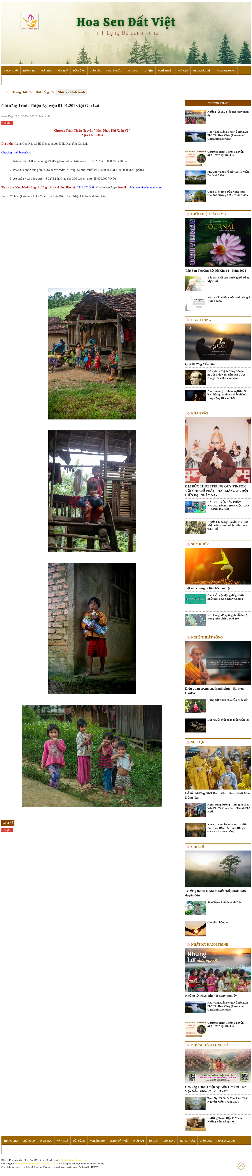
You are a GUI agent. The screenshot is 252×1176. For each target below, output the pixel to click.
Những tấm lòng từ (209, 1045)
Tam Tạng (132, 70)
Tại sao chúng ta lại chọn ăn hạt (207, 588)
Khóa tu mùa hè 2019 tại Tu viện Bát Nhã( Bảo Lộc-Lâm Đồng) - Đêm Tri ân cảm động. (227, 828)
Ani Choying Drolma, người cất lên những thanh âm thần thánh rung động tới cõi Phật (226, 394)
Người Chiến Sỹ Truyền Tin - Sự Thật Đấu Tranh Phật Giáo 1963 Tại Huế (227, 525)
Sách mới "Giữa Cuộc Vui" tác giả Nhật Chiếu (228, 299)
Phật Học (46, 70)
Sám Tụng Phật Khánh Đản (224, 902)
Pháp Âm (183, 70)
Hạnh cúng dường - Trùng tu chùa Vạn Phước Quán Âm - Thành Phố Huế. (228, 808)
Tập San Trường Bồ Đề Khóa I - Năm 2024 (215, 270)
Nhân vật (199, 413)
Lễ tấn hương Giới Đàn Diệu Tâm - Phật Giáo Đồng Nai (217, 795)
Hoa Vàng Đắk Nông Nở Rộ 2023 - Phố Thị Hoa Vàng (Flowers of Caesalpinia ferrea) (228, 135)
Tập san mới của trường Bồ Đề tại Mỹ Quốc (228, 279)
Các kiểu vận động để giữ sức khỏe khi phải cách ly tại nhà (225, 596)
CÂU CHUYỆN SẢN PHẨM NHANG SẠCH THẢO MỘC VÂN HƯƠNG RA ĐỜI (228, 505)
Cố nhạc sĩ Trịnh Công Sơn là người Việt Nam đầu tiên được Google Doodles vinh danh (226, 374)
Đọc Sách (10, 80)
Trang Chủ (11, 70)
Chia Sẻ (197, 847)
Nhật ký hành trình (71, 92)
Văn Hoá (62, 70)
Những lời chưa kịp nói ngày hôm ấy (228, 113)
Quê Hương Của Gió (200, 364)
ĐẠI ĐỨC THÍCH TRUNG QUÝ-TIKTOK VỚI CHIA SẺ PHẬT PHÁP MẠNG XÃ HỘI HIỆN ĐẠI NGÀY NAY (216, 491)
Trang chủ (19, 92)
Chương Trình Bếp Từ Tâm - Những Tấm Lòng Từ (225, 1119)
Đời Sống (79, 70)
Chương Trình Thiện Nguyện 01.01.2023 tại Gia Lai (225, 153)
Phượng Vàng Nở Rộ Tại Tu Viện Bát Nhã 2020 (228, 173)
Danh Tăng (201, 320)
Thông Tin (29, 70)
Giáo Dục (96, 70)
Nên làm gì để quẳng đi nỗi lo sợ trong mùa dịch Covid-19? (227, 616)
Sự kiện (197, 742)
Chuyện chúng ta (217, 922)
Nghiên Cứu (113, 70)
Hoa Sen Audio (226, 70)
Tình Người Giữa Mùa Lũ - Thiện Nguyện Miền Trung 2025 (228, 1099)
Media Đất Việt (202, 70)
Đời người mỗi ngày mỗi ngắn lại (228, 719)
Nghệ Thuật (165, 70)
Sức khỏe (200, 544)
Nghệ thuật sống (207, 637)
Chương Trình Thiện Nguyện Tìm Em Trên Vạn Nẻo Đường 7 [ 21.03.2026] (216, 1089)
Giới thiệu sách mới (209, 214)
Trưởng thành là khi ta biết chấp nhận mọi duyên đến (215, 893)
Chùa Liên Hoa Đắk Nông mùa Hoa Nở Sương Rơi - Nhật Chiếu (227, 193)
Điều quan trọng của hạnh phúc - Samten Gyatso (214, 691)
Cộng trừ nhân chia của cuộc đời (227, 699)
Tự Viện (148, 70)
